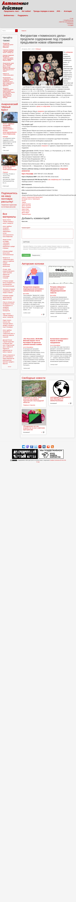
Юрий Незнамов (26, 204)
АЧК (59, 11)
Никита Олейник (26, 207)
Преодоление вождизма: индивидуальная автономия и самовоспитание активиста (33, 289)
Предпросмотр (36, 255)
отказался (44, 145)
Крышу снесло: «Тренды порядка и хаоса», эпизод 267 (8, 221)
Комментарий (26, 227)
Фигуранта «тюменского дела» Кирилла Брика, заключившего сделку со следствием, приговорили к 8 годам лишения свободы (9, 93)
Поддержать (23, 15)
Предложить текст (11, 11)
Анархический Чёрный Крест (35, 197)
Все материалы (9, 215)
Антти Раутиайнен (28, 347)
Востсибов (26, 293)
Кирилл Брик (25, 209)
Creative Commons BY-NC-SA (58, 460)
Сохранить (26, 255)
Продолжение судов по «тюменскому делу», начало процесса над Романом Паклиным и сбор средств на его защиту (9, 67)
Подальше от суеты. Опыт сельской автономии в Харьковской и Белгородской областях (33, 400)
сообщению (69, 52)
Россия (24, 200)
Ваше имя (24, 221)
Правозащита (36, 199)
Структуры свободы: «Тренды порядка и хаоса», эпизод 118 (8, 51)
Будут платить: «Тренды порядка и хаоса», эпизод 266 (8, 315)
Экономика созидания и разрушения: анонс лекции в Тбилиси (9, 290)
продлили (41, 111)
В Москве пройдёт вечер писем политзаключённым (10, 167)
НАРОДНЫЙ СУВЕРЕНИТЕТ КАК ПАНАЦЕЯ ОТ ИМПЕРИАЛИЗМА (60, 399)
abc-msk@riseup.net (54, 179)
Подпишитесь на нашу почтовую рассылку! (9, 197)
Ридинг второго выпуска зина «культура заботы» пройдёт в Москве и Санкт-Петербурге (8, 324)
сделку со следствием (43, 106)
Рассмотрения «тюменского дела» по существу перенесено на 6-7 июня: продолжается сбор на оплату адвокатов (8, 81)
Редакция (38, 49)
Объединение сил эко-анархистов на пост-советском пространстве (34, 428)
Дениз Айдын (25, 212)
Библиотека (9, 15)
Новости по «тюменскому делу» (8, 74)
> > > (9, 366)
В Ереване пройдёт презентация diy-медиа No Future (8, 297)
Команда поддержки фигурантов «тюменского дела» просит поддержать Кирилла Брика (8, 58)
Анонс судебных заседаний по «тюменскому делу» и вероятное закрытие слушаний (9, 333)
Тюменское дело (26, 214)
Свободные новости (33, 377)
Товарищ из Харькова (29, 405)
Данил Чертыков (26, 205)
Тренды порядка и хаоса (43, 11)
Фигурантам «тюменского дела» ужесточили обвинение (8, 45)
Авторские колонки (33, 263)
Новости (24, 30)
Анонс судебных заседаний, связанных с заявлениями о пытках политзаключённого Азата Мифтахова (10, 129)
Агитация (68, 11)
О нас (38, 462)
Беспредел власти (27, 199)
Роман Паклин (26, 211)
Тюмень (24, 202)
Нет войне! (26, 11)
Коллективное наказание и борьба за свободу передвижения (59, 340)
